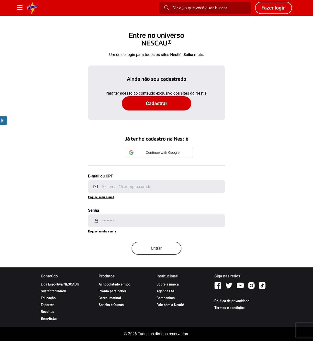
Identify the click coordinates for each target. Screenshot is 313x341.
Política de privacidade (231, 301)
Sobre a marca (167, 284)
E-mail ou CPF (100, 176)
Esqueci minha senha (102, 231)
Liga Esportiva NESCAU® (60, 284)
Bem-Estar (49, 318)
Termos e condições (230, 308)
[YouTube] (240, 285)
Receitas (47, 312)
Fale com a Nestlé (170, 305)
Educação (48, 298)
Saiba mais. (193, 54)
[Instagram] (251, 285)
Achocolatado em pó (114, 284)
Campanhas (165, 298)
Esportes (48, 305)
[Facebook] (217, 285)
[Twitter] (228, 285)
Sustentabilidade (54, 291)
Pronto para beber (112, 291)
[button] (159, 152)
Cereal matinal (110, 298)
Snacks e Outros (111, 305)
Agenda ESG (166, 291)
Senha (93, 210)
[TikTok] (262, 285)
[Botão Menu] (19, 8)
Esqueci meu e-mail (101, 197)
